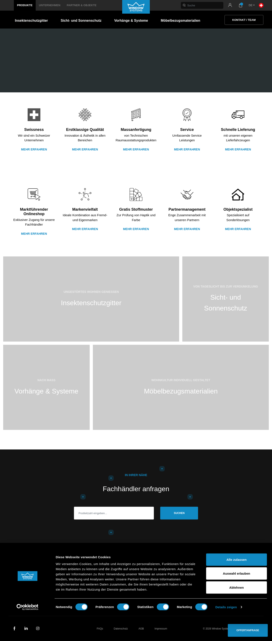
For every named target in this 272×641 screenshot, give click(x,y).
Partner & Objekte (81, 5)
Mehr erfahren (34, 149)
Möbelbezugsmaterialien (180, 20)
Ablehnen (236, 613)
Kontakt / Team (244, 19)
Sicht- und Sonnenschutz (81, 20)
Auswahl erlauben (236, 599)
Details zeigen (226, 632)
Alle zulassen (236, 585)
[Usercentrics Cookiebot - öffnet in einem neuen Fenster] (27, 633)
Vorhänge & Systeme (131, 20)
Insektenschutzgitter (31, 20)
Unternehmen (49, 5)
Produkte (25, 5)
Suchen (179, 513)
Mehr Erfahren (136, 149)
